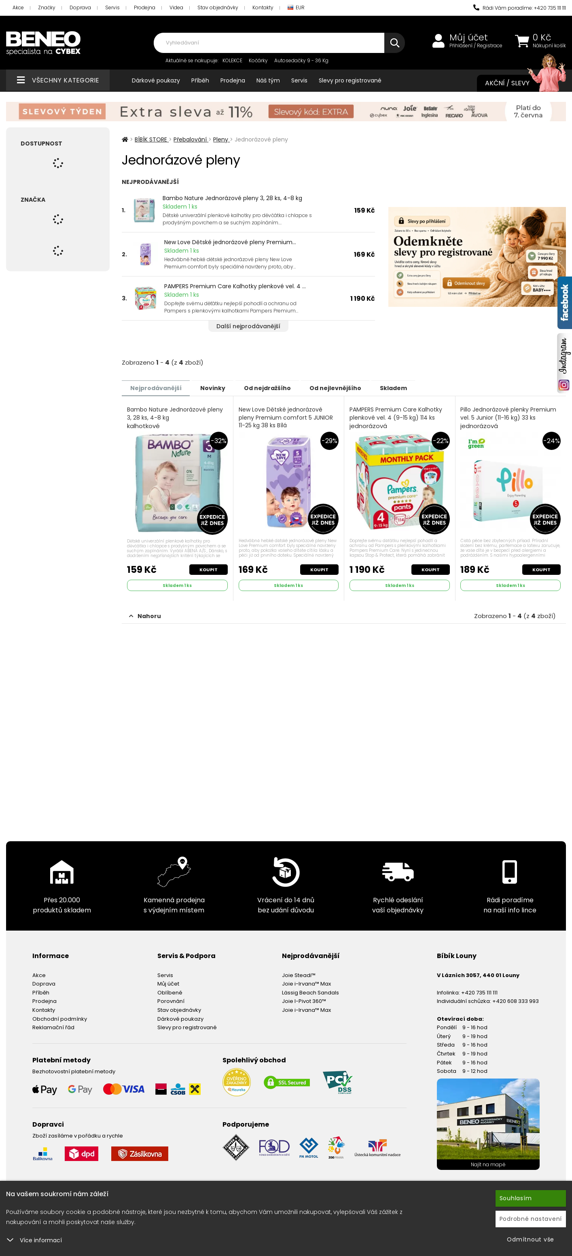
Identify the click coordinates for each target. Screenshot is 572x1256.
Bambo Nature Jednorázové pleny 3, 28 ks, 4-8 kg (232, 198)
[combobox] (279, 42)
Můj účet (468, 37)
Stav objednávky (217, 7)
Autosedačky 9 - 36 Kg (301, 60)
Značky (46, 7)
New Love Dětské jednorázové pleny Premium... (230, 242)
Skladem (413, 388)
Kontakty (262, 7)
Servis (112, 7)
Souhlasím (516, 1198)
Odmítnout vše (530, 1239)
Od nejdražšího (278, 388)
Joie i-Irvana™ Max (306, 982)
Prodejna (144, 7)
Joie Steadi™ (299, 973)
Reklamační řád (53, 1026)
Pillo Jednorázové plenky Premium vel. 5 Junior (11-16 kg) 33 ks (509, 417)
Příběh (200, 80)
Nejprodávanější (158, 388)
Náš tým (268, 80)
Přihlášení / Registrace (475, 46)
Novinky (219, 388)
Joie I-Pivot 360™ (304, 1000)
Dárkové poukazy (156, 80)
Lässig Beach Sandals (310, 991)
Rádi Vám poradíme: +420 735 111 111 (519, 7)
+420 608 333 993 (515, 1000)
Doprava (80, 7)
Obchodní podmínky (59, 1017)
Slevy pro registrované (350, 80)
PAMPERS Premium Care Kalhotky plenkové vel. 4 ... (235, 286)
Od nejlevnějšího (351, 388)
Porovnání (170, 1000)
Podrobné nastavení (531, 1219)
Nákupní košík (549, 46)
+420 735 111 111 (479, 991)
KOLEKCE (232, 60)
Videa (176, 7)
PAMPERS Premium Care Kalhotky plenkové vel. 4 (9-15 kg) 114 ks (396, 417)
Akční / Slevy (517, 83)
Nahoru (145, 614)
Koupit (208, 568)
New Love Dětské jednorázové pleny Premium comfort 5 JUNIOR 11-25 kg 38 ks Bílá (286, 421)
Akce (18, 7)
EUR (296, 8)
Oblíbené (169, 991)
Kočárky (258, 60)
